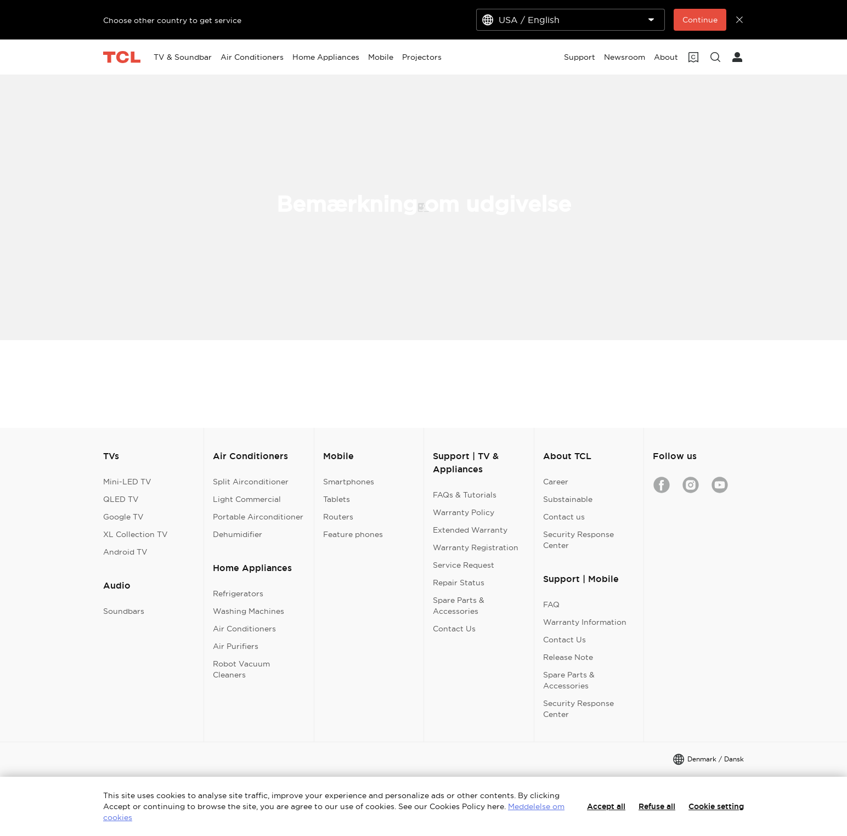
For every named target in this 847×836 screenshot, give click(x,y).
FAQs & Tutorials (464, 495)
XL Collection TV (135, 534)
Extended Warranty (470, 530)
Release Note (568, 657)
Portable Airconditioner (258, 517)
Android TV (125, 552)
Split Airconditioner (251, 482)
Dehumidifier (237, 534)
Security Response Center (578, 539)
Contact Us (454, 629)
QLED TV (121, 499)
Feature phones (353, 534)
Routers (338, 517)
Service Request (463, 565)
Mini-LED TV (127, 482)
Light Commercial (247, 499)
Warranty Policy (463, 512)
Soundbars (123, 611)
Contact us (564, 517)
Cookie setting (716, 806)
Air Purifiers (235, 646)
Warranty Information (584, 622)
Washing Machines (248, 611)
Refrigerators (238, 593)
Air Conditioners (244, 629)
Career (555, 482)
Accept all (606, 806)
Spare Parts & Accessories (458, 605)
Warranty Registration (475, 547)
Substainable (567, 499)
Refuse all (657, 806)
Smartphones (348, 482)
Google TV (123, 517)
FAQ (551, 604)
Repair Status (458, 583)
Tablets (336, 499)
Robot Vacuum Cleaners (241, 669)
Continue (700, 20)
